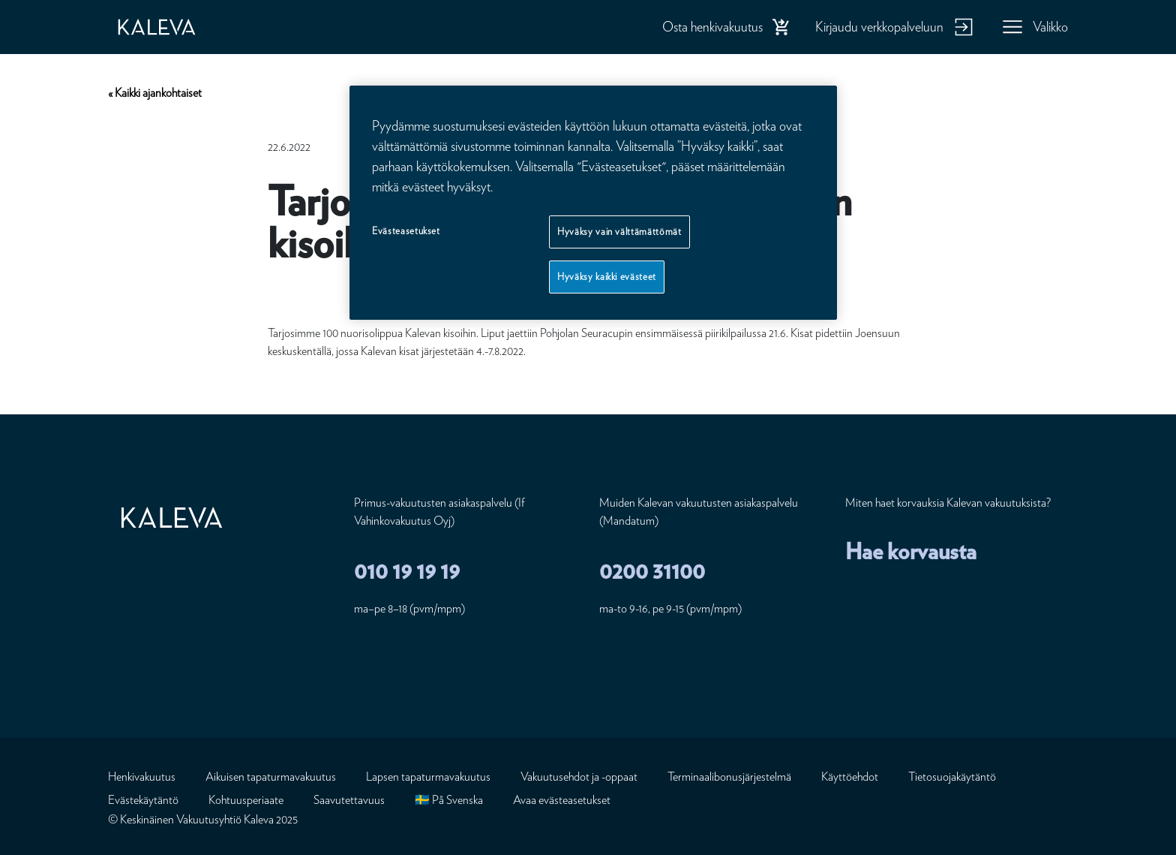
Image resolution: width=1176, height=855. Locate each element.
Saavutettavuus (349, 800)
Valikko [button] (1050, 27)
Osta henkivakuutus (712, 27)
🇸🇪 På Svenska (449, 800)
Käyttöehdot (849, 776)
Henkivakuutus (142, 776)
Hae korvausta (910, 550)
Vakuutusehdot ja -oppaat (579, 776)
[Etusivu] (172, 27)
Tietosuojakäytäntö (952, 776)
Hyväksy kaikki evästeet (606, 276)
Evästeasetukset (406, 230)
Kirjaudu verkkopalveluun (879, 27)
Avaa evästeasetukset (561, 800)
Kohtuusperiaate (246, 800)
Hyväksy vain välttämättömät (619, 231)
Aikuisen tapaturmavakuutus (271, 776)
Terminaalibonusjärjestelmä (729, 776)
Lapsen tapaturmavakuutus (428, 776)
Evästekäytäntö (143, 800)
